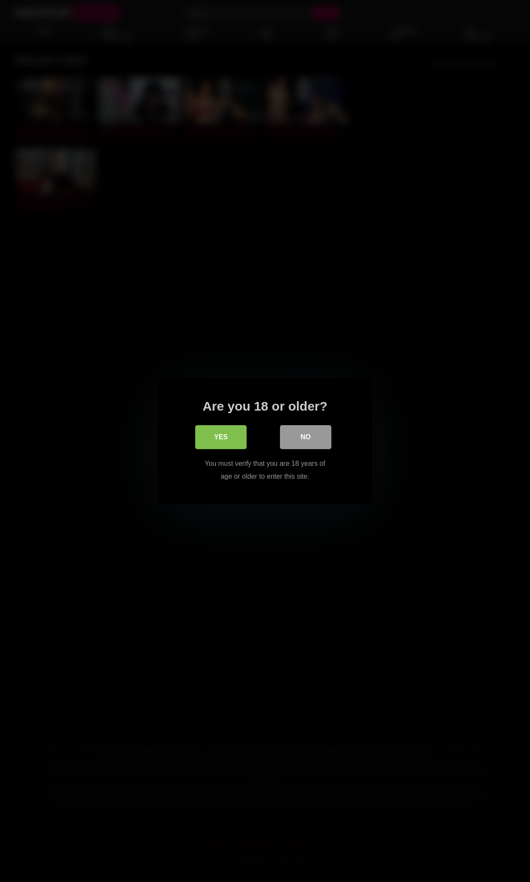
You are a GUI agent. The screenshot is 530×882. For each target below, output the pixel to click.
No (306, 437)
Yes (221, 437)
